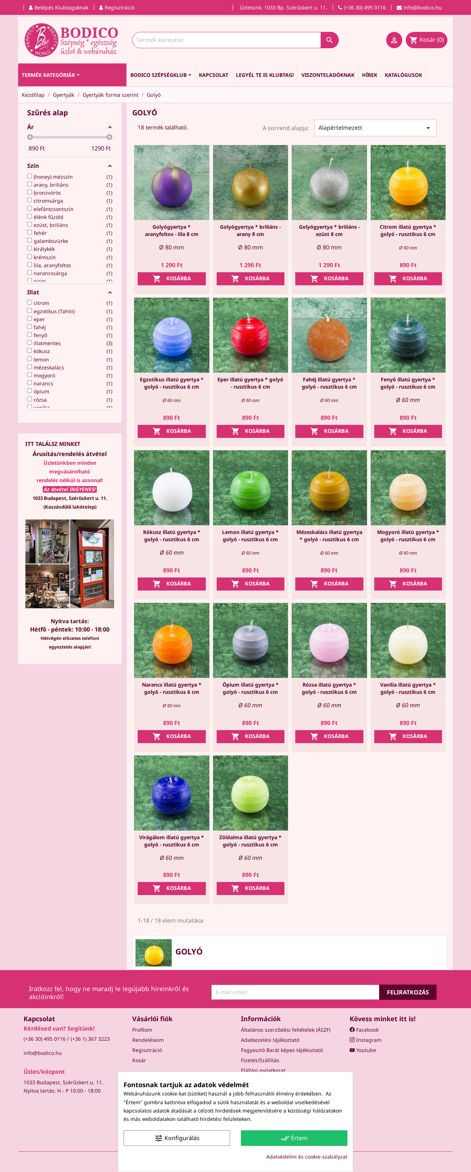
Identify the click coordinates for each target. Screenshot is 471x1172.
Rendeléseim (148, 1039)
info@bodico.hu (43, 1052)
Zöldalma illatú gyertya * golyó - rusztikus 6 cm (250, 841)
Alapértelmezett (375, 128)
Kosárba (172, 278)
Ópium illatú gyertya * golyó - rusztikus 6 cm (250, 688)
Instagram (366, 1039)
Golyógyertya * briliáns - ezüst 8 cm (329, 230)
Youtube (363, 1050)
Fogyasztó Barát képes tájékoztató (282, 1050)
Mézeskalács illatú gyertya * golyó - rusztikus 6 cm (329, 536)
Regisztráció (147, 1050)
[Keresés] (235, 40)
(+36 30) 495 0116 (45, 1038)
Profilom (142, 1029)
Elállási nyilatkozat (263, 1070)
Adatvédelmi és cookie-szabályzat (306, 1156)
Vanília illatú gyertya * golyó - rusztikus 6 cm (408, 688)
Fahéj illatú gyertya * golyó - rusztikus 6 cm (329, 383)
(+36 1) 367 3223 (90, 1038)
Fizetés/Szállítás (260, 1060)
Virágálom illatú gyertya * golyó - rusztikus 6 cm (171, 841)
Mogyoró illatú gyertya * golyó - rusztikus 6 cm (408, 536)
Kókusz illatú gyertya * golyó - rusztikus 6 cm (171, 536)
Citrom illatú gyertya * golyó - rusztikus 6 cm (408, 230)
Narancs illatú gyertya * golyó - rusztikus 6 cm (171, 688)
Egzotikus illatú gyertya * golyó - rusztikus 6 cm (172, 383)
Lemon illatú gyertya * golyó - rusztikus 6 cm (250, 536)
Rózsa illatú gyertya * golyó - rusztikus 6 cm (329, 688)
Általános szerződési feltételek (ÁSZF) (285, 1029)
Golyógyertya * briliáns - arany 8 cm (250, 230)
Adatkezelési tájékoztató (270, 1039)
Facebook (364, 1029)
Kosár (139, 1060)
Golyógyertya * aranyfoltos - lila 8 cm (172, 230)
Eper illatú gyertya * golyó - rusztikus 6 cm (250, 383)
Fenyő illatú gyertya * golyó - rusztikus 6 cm (407, 383)
